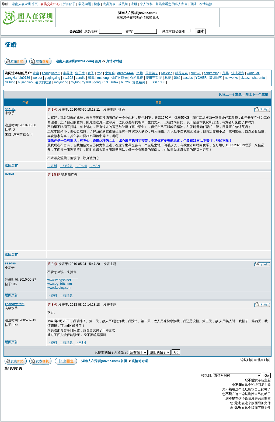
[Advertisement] (88, 215)
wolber (37, 78)
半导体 (68, 73)
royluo (75, 82)
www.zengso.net (59, 280)
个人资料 (146, 4)
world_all (253, 73)
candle (80, 78)
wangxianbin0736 (17, 78)
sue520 (196, 73)
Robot (9, 174)
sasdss (188, 78)
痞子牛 (80, 73)
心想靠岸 (136, 78)
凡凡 (225, 73)
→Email (81, 166)
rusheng (103, 78)
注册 (134, 4)
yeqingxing (52, 78)
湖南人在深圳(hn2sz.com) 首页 (78, 61)
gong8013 (100, 82)
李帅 (139, 73)
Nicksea (166, 73)
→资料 (52, 166)
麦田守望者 (154, 78)
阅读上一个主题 (230, 94)
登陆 (193, 4)
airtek (114, 82)
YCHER (201, 78)
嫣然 (177, 78)
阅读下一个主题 (256, 94)
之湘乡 (110, 73)
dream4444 (125, 73)
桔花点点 (181, 73)
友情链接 (205, 4)
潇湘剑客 (215, 78)
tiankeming (212, 73)
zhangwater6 (51, 73)
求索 (36, 73)
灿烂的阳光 (120, 78)
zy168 (86, 82)
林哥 (168, 78)
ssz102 (68, 78)
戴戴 (91, 78)
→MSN (94, 166)
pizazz (245, 78)
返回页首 (11, 165)
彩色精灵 (138, 82)
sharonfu (258, 78)
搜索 (97, 4)
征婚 (10, 44)
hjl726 (125, 82)
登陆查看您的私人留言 (171, 4)
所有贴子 (68, 4)
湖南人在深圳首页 (25, 4)
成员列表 (109, 4)
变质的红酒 (43, 82)
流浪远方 (237, 73)
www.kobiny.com (59, 288)
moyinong (61, 82)
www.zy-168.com (59, 284)
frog (99, 73)
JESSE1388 (156, 82)
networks (231, 78)
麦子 (91, 73)
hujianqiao (25, 82)
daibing (10, 82)
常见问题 (84, 4)
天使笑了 (151, 73)
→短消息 (66, 166)
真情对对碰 (114, 61)
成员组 (123, 4)
